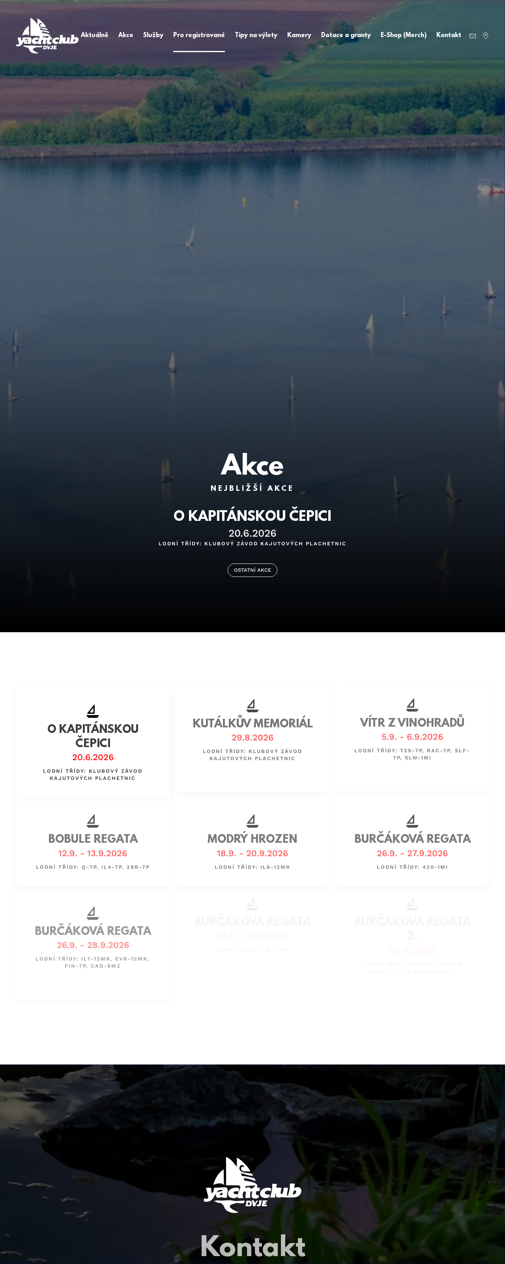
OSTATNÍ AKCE (252, 570)
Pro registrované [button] (199, 35)
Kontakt (448, 35)
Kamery (299, 35)
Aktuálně (94, 35)
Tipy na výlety (256, 35)
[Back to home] (47, 36)
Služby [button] (153, 35)
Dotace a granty (346, 35)
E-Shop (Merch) (403, 35)
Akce (125, 35)
